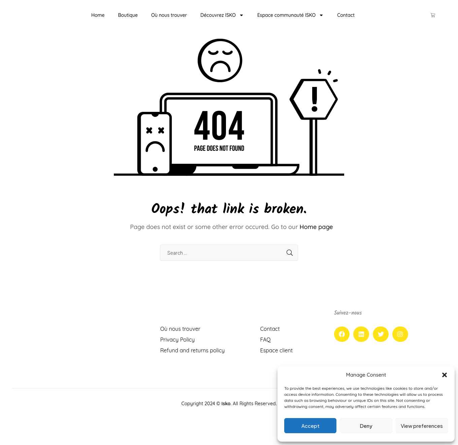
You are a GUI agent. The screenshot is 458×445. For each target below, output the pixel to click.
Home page (316, 237)
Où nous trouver (169, 20)
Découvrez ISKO (222, 20)
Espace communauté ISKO (290, 20)
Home (97, 20)
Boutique (128, 20)
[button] (444, 375)
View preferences (422, 425)
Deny (366, 425)
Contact (346, 20)
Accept (310, 425)
